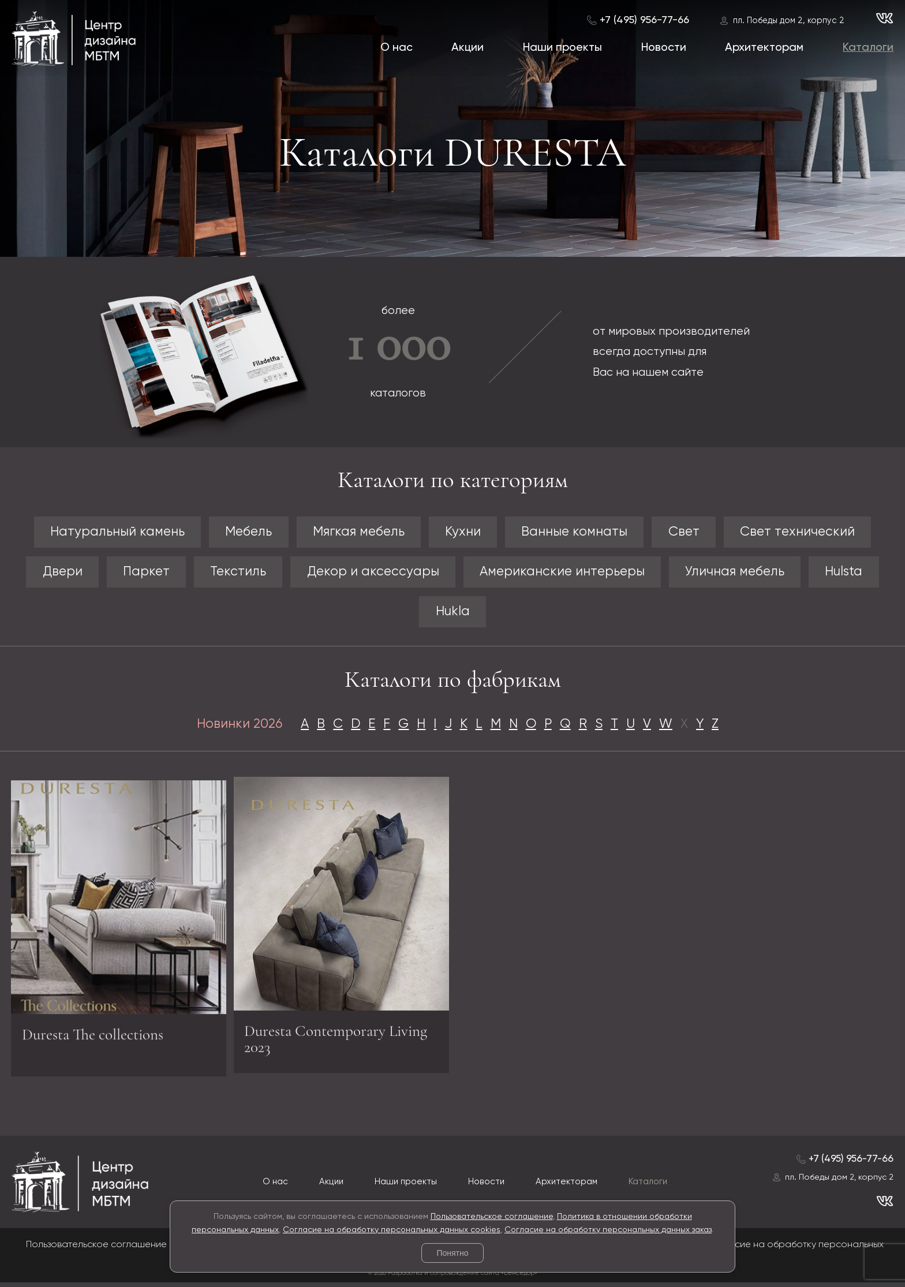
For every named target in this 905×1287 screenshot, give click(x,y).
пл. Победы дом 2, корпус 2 (788, 21)
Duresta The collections (98, 1042)
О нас (396, 47)
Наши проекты (562, 47)
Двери (50, 572)
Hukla (452, 613)
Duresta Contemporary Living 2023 (319, 1038)
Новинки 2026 (232, 726)
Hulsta (856, 572)
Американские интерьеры (565, 572)
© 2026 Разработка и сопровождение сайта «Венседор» (452, 1277)
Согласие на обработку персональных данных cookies (391, 1230)
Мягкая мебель (355, 532)
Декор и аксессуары (369, 572)
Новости (663, 47)
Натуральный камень (106, 532)
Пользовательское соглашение (492, 1217)
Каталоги (868, 47)
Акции (467, 47)
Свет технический (808, 532)
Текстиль (231, 572)
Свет (691, 532)
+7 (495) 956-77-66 (644, 20)
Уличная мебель (744, 572)
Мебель (241, 532)
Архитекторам (764, 47)
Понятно (452, 1253)
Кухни (462, 532)
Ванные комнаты (578, 532)
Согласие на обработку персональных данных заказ (608, 1230)
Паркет (136, 572)
